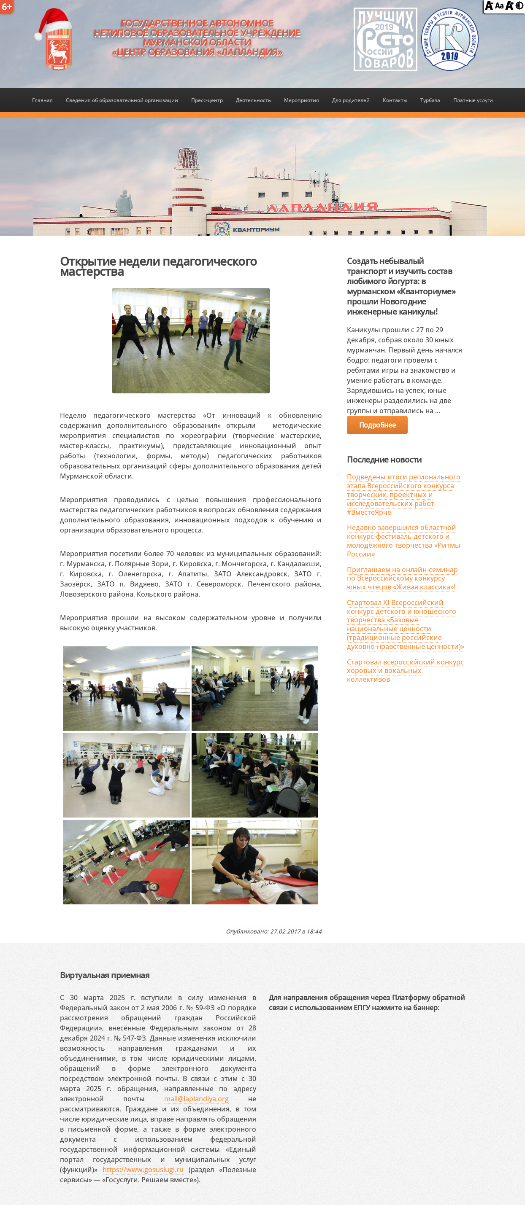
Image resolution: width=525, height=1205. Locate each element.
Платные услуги (473, 100)
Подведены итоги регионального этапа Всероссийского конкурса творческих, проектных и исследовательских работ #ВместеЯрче (403, 494)
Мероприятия (301, 100)
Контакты (395, 100)
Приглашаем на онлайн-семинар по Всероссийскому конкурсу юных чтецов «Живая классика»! (402, 578)
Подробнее (377, 425)
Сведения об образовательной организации (122, 100)
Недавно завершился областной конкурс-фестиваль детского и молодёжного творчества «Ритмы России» (403, 540)
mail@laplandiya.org (196, 1098)
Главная (42, 100)
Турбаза (430, 100)
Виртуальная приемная (104, 975)
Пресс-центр (207, 100)
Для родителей (351, 100)
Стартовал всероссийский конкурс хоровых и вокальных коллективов (405, 670)
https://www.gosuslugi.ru (143, 1169)
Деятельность (253, 100)
